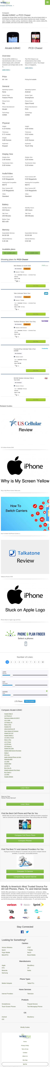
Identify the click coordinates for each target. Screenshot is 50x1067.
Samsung (5, 973)
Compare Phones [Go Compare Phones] (25, 841)
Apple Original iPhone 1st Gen (12, 757)
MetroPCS (5, 955)
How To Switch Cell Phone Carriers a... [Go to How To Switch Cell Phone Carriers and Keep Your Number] (11, 533)
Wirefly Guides (25, 1027)
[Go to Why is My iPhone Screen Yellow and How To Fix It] (25, 471)
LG (28, 968)
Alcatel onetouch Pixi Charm (12, 770)
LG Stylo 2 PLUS (9, 737)
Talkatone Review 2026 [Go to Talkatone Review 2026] (7, 576)
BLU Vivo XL (7, 768)
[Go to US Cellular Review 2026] (25, 428)
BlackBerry (30, 965)
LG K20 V (7, 766)
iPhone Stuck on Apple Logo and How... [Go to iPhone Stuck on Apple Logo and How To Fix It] (11, 619)
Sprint (3, 950)
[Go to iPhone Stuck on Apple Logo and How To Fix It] (25, 600)
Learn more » (6, 69)
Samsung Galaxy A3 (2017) (12, 718)
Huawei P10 (7, 726)
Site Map (25, 1060)
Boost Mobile (31, 955)
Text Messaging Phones (34, 1006)
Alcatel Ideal (7, 763)
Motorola (4, 970)
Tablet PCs (30, 983)
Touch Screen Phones (9, 1006)
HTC (3, 968)
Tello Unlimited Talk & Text (22, 293)
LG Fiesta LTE (8, 722)
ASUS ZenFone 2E (9, 729)
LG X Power (7, 742)
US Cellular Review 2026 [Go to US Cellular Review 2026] (7, 447)
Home (25, 1041)
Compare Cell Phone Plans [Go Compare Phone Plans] (25, 835)
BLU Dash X (7, 772)
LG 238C (6, 761)
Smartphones (6, 1004)
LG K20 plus (7, 744)
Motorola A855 (8, 759)
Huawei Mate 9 (8, 713)
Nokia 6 (6, 753)
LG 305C (6, 774)
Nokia (29, 970)
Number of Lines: (25, 657)
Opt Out (25, 1064)
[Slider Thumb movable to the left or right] (11, 675)
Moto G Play (7, 724)
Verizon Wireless (7, 947)
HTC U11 (6, 755)
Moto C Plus (7, 740)
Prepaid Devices (32, 1004)
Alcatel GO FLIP (8, 733)
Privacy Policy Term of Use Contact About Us (25, 1051)
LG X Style (7, 720)
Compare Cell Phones (6, 5)
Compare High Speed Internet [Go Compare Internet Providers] (25, 877)
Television (30, 993)
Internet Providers (7, 993)
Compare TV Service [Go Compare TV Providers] (25, 871)
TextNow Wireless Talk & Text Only (25, 321)
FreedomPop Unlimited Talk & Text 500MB (25, 350)
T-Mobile (30, 950)
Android (4, 1017)
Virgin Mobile (6, 952)
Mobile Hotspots (7, 983)
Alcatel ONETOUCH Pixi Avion (12, 750)
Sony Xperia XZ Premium (11, 731)
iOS (3, 1019)
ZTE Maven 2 (8, 746)
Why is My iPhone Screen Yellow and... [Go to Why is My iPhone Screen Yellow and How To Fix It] (11, 490)
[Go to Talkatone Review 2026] (25, 557)
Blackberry (30, 1017)
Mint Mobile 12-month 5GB (22, 266)
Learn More (25, 788)
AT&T (29, 947)
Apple (3, 965)
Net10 (29, 952)
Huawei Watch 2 (8, 735)
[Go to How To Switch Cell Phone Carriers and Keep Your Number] (25, 514)
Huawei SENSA (8, 776)
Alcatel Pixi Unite (9, 748)
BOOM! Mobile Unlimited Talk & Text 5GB (24, 379)
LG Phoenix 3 (8, 716)
